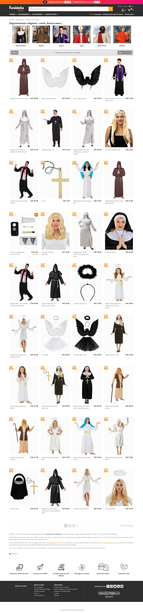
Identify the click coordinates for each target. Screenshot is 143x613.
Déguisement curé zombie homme (19, 202)
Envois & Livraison (39, 591)
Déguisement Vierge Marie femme (82, 458)
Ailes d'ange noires (79, 98)
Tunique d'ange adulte (81, 509)
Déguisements (23, 14)
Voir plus (14, 554)
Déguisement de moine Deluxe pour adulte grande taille (51, 511)
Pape (82, 46)
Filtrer (14, 52)
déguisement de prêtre (111, 543)
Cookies (56, 593)
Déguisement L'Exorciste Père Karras (113, 99)
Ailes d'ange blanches (49, 98)
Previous (10, 36)
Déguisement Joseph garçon (112, 407)
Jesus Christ (102, 46)
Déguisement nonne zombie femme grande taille (81, 254)
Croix (43, 201)
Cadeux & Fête (50, 14)
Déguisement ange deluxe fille (50, 458)
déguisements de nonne (57, 543)
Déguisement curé (48, 150)
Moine (41, 46)
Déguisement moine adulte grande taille (114, 202)
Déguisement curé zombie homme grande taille (19, 305)
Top (90, 14)
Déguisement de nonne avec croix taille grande (81, 407)
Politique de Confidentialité (62, 591)
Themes (12, 14)
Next (134, 36)
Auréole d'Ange (110, 509)
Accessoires (37, 14)
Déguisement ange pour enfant (18, 407)
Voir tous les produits (127, 525)
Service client (21, 586)
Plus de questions (39, 595)
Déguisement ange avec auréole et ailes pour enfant (113, 306)
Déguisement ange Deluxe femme (114, 458)
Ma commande (38, 587)
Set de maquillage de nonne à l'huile (17, 253)
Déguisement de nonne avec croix (49, 407)
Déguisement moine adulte (19, 98)
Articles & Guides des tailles (42, 589)
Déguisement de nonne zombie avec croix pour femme (81, 152)
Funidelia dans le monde (61, 587)
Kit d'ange (45, 355)
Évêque (122, 46)
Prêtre (61, 46)
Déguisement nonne (112, 355)
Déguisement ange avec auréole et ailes (18, 356)
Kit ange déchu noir (80, 355)
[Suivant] (77, 525)
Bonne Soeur (21, 46)
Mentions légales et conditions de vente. (66, 589)
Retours (36, 593)
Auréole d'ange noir (80, 303)
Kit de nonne (14, 509)
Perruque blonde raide (112, 150)
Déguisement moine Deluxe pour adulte (48, 305)
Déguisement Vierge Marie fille (82, 202)
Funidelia (12, 20)
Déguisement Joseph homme (17, 458)
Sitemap (56, 595)
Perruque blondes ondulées (48, 253)
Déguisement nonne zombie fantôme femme (18, 151)
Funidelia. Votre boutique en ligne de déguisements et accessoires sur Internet (16, 8)
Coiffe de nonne (110, 252)
